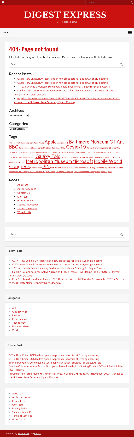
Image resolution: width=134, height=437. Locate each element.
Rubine (37, 433)
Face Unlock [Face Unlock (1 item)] (86, 152)
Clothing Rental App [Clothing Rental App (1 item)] (52, 148)
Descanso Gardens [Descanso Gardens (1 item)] (17, 152)
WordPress (23, 433)
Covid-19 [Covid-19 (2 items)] (76, 147)
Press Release (19, 319)
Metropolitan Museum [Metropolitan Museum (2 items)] (49, 161)
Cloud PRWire (19, 311)
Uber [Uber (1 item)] (98, 172)
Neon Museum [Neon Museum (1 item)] (36, 167)
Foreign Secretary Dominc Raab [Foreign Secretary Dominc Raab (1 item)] (22, 157)
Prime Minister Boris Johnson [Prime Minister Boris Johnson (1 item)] (68, 167)
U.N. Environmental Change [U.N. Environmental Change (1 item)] (85, 172)
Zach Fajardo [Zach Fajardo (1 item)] (106, 172)
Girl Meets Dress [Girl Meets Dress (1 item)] (68, 157)
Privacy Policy (25, 200)
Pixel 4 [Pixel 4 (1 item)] (53, 167)
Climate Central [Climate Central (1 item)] (37, 148)
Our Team (22, 196)
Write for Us (24, 212)
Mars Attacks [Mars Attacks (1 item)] (20, 162)
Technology (19, 322)
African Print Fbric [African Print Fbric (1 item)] (17, 143)
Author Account (26, 189)
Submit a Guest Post (28, 204)
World (15, 330)
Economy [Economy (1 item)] (40, 152)
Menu (5, 32)
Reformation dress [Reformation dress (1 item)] (115, 167)
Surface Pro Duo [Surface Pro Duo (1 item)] (35, 172)
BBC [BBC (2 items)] (13, 147)
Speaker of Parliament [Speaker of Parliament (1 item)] (18, 172)
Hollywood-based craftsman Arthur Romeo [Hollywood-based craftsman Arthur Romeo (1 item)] (93, 157)
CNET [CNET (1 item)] (63, 148)
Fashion (16, 315)
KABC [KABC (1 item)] (113, 157)
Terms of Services (27, 208)
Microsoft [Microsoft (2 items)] (82, 161)
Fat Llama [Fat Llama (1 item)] (116, 152)
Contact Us (23, 192)
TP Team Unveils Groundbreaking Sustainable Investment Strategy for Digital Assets (63, 86)
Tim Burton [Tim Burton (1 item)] (50, 172)
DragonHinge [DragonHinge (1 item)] (30, 152)
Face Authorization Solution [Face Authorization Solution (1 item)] (69, 152)
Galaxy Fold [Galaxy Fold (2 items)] (47, 156)
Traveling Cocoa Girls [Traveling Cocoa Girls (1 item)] (64, 172)
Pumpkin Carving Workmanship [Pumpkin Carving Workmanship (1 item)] (94, 167)
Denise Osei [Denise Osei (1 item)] (115, 148)
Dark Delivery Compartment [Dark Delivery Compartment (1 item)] (98, 148)
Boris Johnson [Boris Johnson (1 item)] (24, 148)
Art (14, 308)
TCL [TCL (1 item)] (44, 172)
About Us (22, 184)
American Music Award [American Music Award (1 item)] (34, 143)
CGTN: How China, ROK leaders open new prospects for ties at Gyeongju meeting (62, 78)
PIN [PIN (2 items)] (46, 166)
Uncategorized (20, 326)
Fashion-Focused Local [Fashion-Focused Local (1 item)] (101, 152)
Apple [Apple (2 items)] (50, 142)
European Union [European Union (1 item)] (50, 152)
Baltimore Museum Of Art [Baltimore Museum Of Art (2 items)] (96, 142)
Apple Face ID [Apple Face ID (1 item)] (63, 143)
